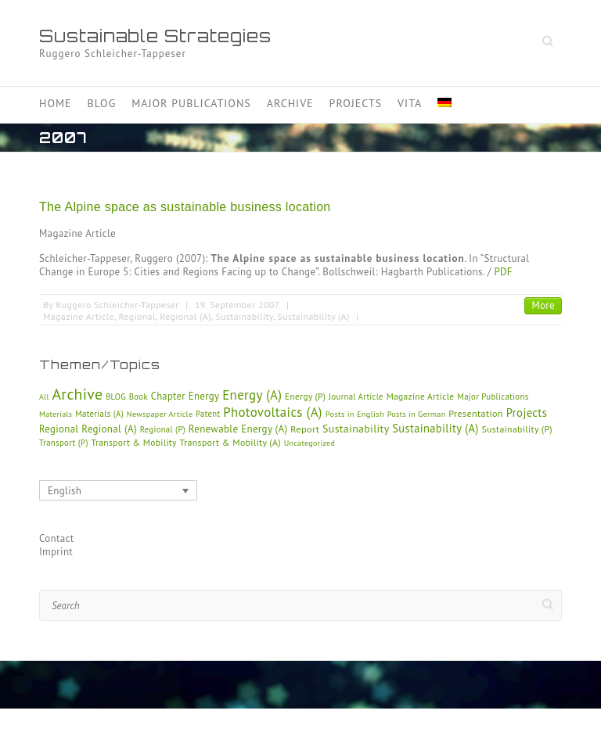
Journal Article (356, 396)
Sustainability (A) (314, 316)
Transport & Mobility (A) (230, 442)
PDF (503, 271)
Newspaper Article (160, 414)
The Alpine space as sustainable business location (185, 207)
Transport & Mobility (134, 442)
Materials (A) (99, 413)
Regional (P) (162, 429)
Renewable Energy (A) (238, 429)
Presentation (475, 413)
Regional (136, 316)
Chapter (168, 395)
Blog (102, 103)
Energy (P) (305, 396)
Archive (290, 103)
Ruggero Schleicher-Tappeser (117, 304)
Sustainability (243, 316)
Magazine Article (78, 316)
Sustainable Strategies (155, 35)
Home (55, 103)
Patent (208, 413)
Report (304, 428)
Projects (356, 103)
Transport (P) (63, 442)
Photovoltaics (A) (272, 412)
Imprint (56, 551)
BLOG (116, 396)
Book (138, 396)
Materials (55, 414)
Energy (204, 396)
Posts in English (355, 413)
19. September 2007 (237, 304)
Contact (56, 538)
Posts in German (416, 414)
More (543, 305)
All (44, 397)
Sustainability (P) (516, 429)
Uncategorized (310, 443)
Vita (410, 103)
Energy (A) (252, 395)
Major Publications (191, 103)
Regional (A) (185, 316)
